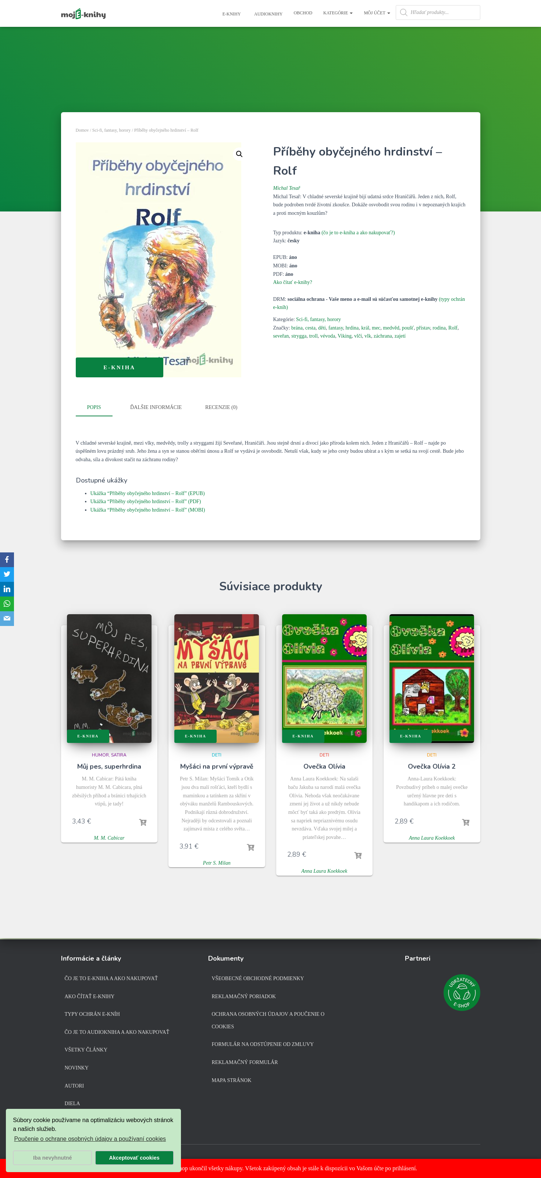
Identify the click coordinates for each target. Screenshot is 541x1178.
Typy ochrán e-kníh (92, 1014)
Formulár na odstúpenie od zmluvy (263, 1044)
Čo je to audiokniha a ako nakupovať (117, 1032)
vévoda (327, 336)
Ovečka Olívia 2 (432, 766)
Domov (82, 130)
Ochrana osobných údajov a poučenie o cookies (268, 1020)
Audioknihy (268, 14)
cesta (310, 328)
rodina (439, 328)
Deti (216, 755)
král (365, 328)
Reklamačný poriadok (244, 996)
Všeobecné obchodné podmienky (258, 978)
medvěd (391, 328)
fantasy (335, 328)
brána (297, 328)
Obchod (302, 12)
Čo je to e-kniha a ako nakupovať (111, 978)
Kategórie (338, 12)
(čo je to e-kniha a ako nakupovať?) (358, 232)
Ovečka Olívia (324, 766)
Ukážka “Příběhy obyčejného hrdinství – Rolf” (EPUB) (147, 492)
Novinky (77, 1068)
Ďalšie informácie (156, 407)
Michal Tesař (286, 188)
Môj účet (377, 12)
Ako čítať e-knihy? (292, 282)
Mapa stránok (232, 1080)
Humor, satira (109, 755)
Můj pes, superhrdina (109, 766)
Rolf (453, 328)
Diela (72, 1103)
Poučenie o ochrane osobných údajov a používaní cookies (90, 1139)
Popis (94, 407)
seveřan (281, 336)
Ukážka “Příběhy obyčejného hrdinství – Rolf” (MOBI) (147, 509)
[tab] (100, 407)
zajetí (400, 336)
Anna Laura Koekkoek (324, 870)
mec (376, 328)
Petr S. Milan (217, 862)
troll (313, 336)
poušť (408, 328)
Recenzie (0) (221, 407)
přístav (423, 328)
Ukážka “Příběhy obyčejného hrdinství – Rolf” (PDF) (145, 501)
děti (322, 328)
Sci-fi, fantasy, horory (111, 130)
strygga (298, 336)
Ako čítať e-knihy (90, 996)
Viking (345, 336)
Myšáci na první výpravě (216, 766)
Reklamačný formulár (245, 1062)
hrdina (352, 328)
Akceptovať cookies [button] (134, 1158)
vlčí (358, 336)
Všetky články (86, 1050)
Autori (74, 1086)
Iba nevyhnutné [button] (52, 1158)
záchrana (383, 336)
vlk (367, 336)
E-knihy (231, 14)
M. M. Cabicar (109, 837)
